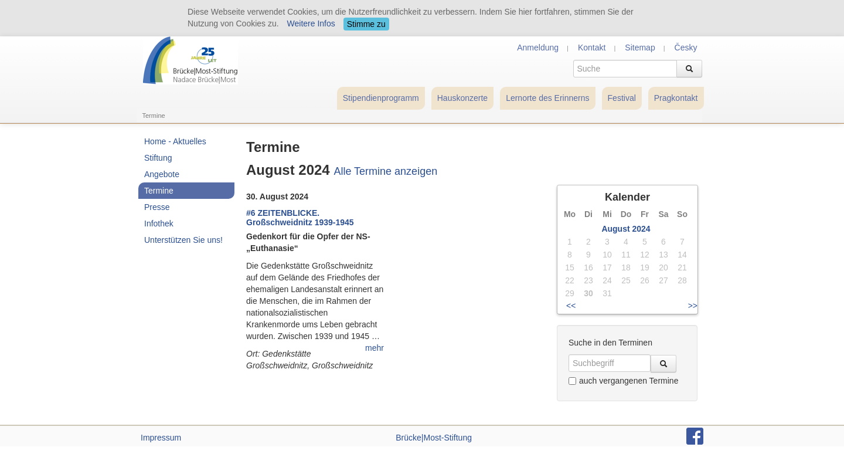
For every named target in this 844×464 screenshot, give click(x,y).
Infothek (158, 223)
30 (588, 293)
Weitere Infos (311, 23)
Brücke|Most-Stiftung (434, 437)
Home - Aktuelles (175, 141)
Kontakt (591, 47)
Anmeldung (538, 47)
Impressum (161, 437)
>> (692, 305)
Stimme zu (366, 24)
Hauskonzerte (462, 98)
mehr (374, 348)
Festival (622, 98)
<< (571, 305)
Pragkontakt (676, 98)
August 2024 (625, 228)
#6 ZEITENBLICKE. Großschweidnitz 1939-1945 (300, 218)
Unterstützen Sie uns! (183, 240)
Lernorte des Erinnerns (547, 98)
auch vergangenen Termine (623, 380)
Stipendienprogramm (381, 98)
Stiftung (158, 157)
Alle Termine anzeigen (385, 171)
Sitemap (640, 47)
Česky (686, 47)
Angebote (161, 174)
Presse (157, 207)
